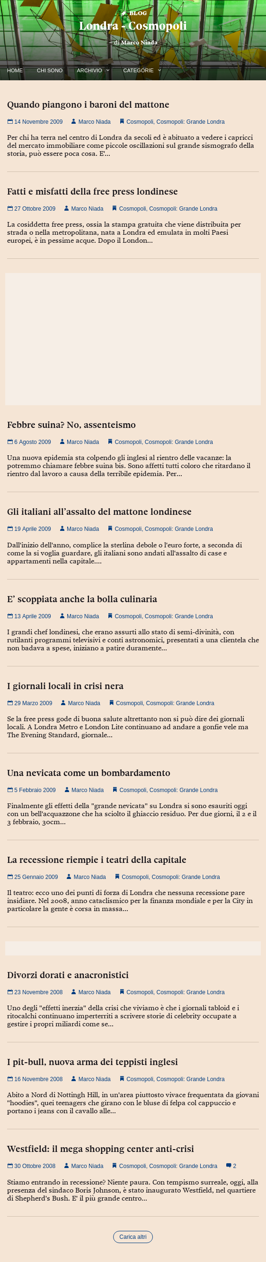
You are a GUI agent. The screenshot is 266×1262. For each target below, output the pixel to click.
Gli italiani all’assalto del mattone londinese (99, 511)
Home (15, 70)
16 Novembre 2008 (34, 1079)
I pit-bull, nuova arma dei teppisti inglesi (92, 1061)
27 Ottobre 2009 (31, 208)
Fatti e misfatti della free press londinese (92, 191)
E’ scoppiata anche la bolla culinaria (82, 599)
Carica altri (132, 1237)
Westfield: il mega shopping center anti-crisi (100, 1148)
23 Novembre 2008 (34, 992)
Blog (133, 12)
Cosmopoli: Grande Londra (191, 122)
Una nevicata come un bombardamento (88, 772)
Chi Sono (49, 70)
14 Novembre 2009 (34, 122)
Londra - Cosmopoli (133, 25)
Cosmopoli (139, 122)
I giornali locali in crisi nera (65, 685)
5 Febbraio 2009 (31, 790)
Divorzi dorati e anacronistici (68, 975)
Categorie (139, 70)
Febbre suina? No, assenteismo (71, 424)
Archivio (89, 70)
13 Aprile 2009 (29, 616)
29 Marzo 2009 (29, 703)
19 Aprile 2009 (29, 529)
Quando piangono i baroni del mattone (88, 104)
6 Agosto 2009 (29, 442)
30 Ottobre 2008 (31, 1166)
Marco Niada (139, 42)
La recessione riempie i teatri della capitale (96, 859)
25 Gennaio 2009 (32, 877)
